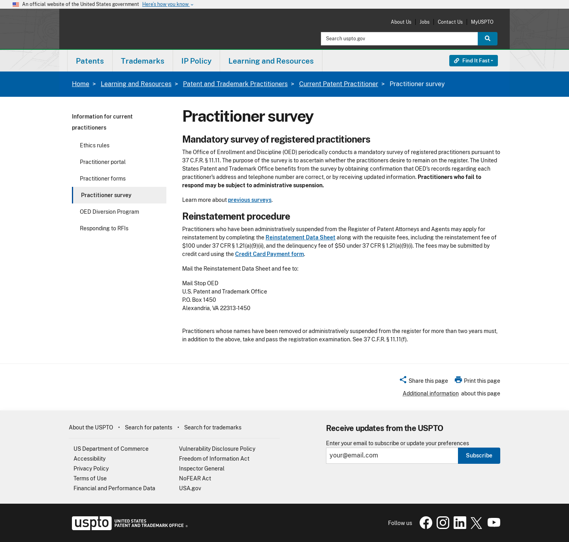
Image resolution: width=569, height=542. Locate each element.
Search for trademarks (212, 427)
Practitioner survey (106, 195)
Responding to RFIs (104, 228)
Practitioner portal (103, 162)
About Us (401, 22)
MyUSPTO (482, 22)
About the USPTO (91, 427)
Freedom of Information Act (214, 458)
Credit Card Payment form (269, 254)
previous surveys (249, 200)
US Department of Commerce (111, 449)
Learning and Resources (136, 84)
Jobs (425, 22)
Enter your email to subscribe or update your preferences (397, 443)
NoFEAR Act (195, 478)
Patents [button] (90, 60)
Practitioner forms (103, 178)
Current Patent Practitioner (338, 84)
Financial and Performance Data (114, 488)
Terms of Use (90, 478)
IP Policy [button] (196, 60)
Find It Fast (472, 61)
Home (80, 84)
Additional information (431, 393)
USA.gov (190, 488)
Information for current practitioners (102, 122)
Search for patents (148, 427)
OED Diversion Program (109, 212)
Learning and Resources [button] (271, 60)
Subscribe (479, 455)
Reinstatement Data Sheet (300, 237)
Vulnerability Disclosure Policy (217, 449)
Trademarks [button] (142, 60)
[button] (423, 382)
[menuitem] (90, 61)
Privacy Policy (91, 468)
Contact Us (450, 22)
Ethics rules (94, 145)
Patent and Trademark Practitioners (235, 84)
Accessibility (89, 458)
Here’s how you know (168, 4)
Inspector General (201, 468)
